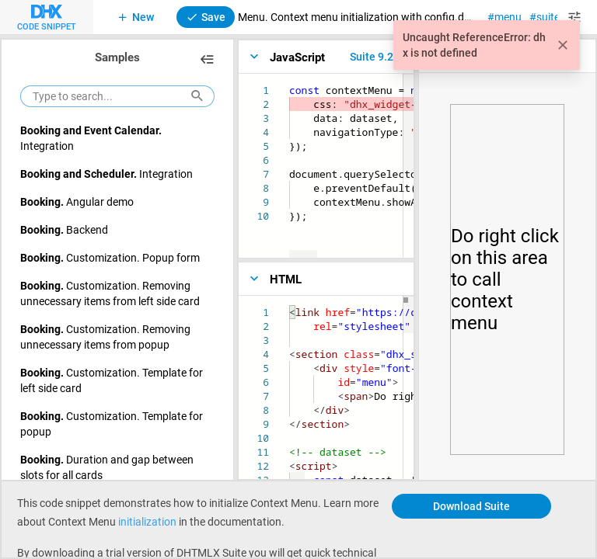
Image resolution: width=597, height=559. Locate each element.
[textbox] (289, 83)
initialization (147, 521)
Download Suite (471, 505)
